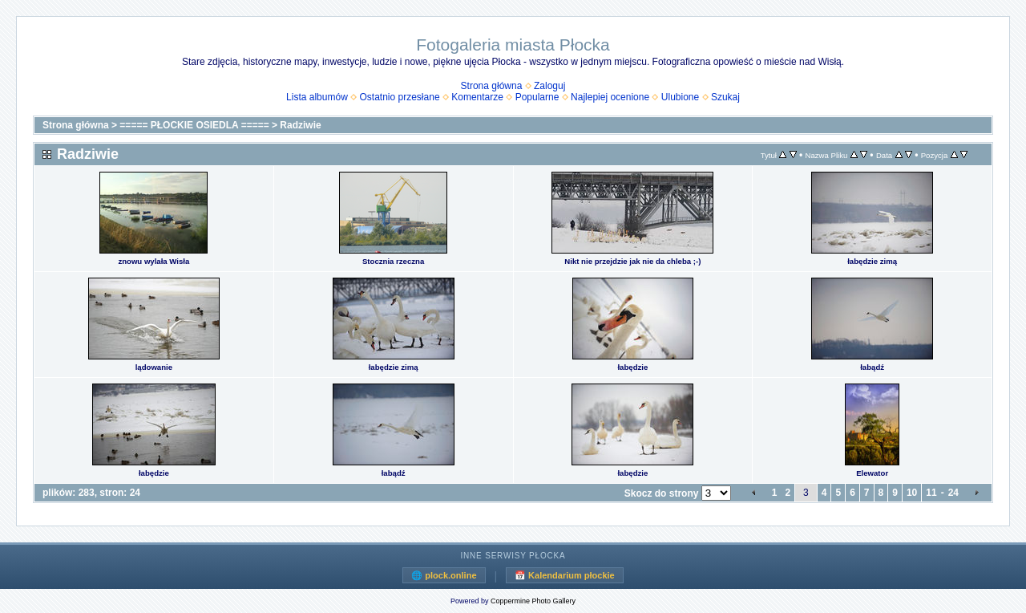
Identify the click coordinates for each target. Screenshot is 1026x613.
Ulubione (680, 97)
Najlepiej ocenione (610, 97)
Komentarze (477, 97)
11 (931, 492)
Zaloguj (549, 85)
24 (953, 492)
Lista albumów (317, 97)
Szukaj (725, 97)
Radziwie (300, 125)
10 (912, 492)
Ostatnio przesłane (400, 97)
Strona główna (492, 85)
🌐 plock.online (443, 575)
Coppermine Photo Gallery (533, 601)
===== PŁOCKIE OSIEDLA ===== (194, 125)
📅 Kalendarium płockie (565, 575)
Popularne (537, 97)
